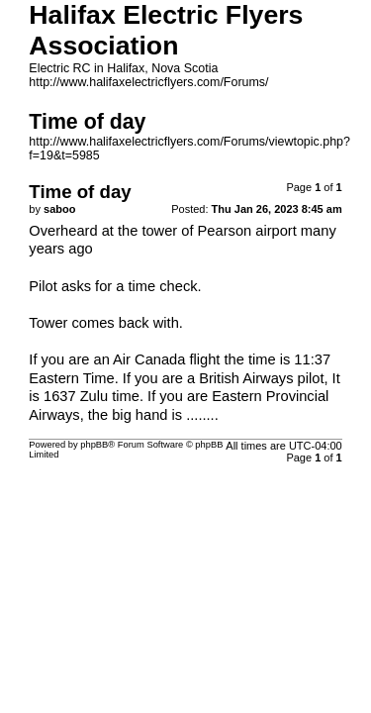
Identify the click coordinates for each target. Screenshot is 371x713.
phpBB (94, 445)
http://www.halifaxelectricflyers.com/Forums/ (148, 82)
